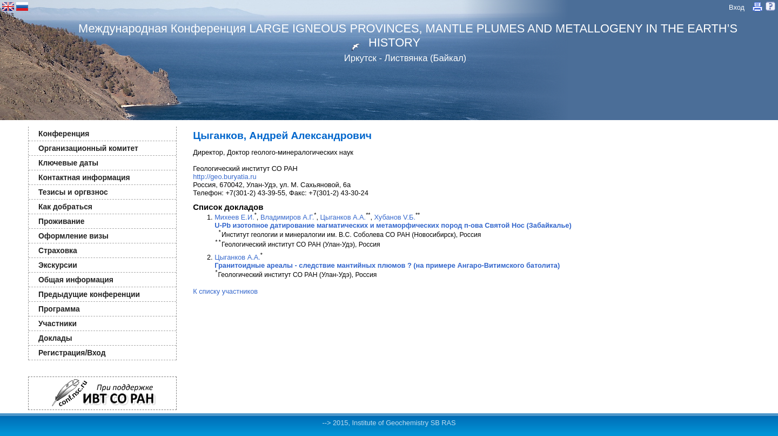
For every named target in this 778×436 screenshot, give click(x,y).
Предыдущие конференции (89, 294)
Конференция (63, 133)
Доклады (55, 338)
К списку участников (225, 291)
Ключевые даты (68, 162)
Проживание (61, 221)
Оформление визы (73, 236)
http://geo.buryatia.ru (224, 177)
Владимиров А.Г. (287, 217)
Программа (59, 309)
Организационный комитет (88, 148)
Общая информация (75, 279)
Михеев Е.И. (234, 217)
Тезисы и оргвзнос (73, 192)
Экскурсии (57, 265)
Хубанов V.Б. (394, 217)
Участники (57, 323)
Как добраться (65, 206)
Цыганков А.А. (343, 217)
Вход (737, 7)
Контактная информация (84, 177)
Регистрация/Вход (71, 352)
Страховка (57, 250)
